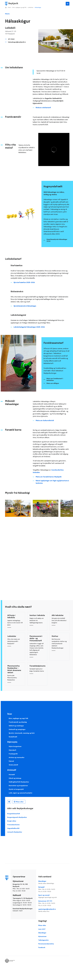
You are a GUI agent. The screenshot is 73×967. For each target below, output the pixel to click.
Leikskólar (30, 7)
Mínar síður (20, 802)
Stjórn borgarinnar (15, 746)
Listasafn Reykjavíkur (14, 832)
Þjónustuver (42, 936)
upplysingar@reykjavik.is (48, 910)
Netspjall (48, 889)
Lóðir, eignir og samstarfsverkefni (20, 793)
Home (6, 7)
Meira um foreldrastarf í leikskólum (55, 379)
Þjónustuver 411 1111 (48, 903)
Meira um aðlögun (53, 383)
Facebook (41, 947)
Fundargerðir (13, 754)
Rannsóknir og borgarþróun (18, 785)
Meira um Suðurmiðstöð (45, 420)
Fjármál (11, 761)
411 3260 (11, 39)
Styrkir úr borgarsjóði (16, 789)
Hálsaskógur (38, 7)
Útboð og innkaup (15, 778)
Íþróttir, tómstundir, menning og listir (22, 733)
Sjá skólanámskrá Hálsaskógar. (25, 306)
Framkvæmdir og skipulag (18, 722)
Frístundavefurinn (13, 825)
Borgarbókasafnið (13, 813)
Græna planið (13, 765)
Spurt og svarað (48, 896)
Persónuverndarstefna (46, 944)
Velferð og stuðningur (16, 726)
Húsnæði (12, 774)
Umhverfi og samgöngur (17, 729)
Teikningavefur (43, 940)
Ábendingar (48, 882)
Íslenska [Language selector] (9, 802)
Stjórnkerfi (12, 750)
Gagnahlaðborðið (13, 828)
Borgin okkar (11, 821)
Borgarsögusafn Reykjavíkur (17, 817)
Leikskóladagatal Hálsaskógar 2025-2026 (29, 327)
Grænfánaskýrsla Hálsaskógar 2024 (57, 240)
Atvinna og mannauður (16, 757)
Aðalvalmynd (67, 4)
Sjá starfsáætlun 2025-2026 (24, 282)
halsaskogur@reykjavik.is (17, 42)
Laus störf (41, 929)
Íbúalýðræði (13, 737)
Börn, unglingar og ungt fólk (19, 7)
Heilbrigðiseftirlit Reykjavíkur (19, 782)
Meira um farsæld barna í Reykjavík (49, 477)
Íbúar (9, 7)
